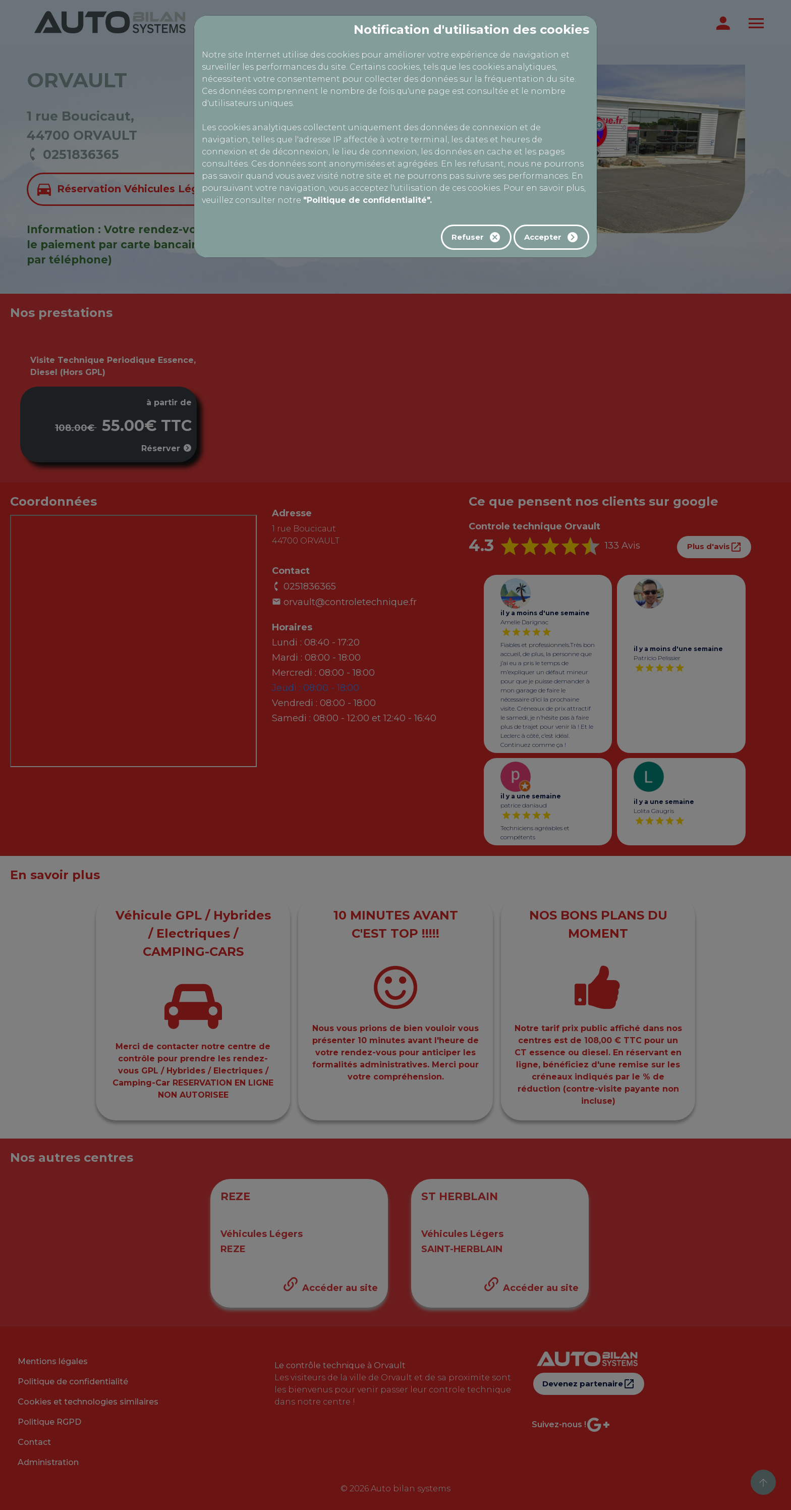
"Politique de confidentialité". (367, 200)
